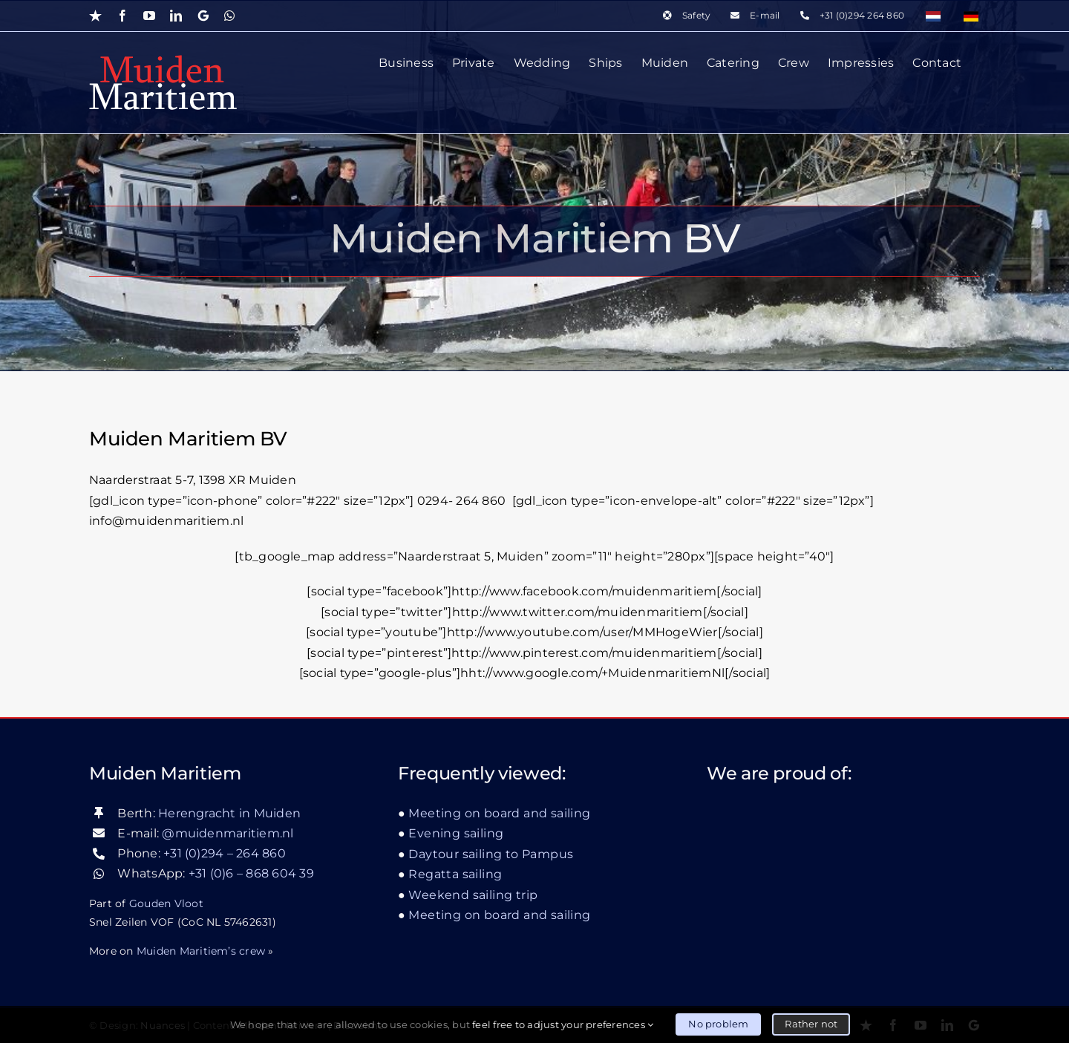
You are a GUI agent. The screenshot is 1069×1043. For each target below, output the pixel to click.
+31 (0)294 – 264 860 (224, 853)
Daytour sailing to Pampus (490, 853)
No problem (718, 1024)
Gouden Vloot (166, 902)
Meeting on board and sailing (499, 812)
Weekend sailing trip (472, 894)
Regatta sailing (455, 874)
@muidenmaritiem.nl (227, 832)
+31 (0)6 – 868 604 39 (251, 873)
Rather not (811, 1024)
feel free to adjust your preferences (562, 1024)
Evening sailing (455, 833)
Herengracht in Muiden (229, 812)
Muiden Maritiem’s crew (201, 950)
